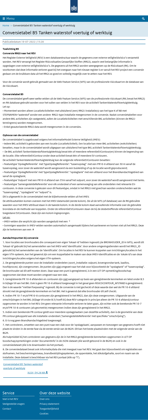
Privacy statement (49, 403)
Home (6, 25)
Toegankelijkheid (49, 408)
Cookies (44, 413)
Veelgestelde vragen (14, 403)
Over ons (44, 399)
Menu (10, 18)
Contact (7, 408)
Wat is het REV (10, 399)
